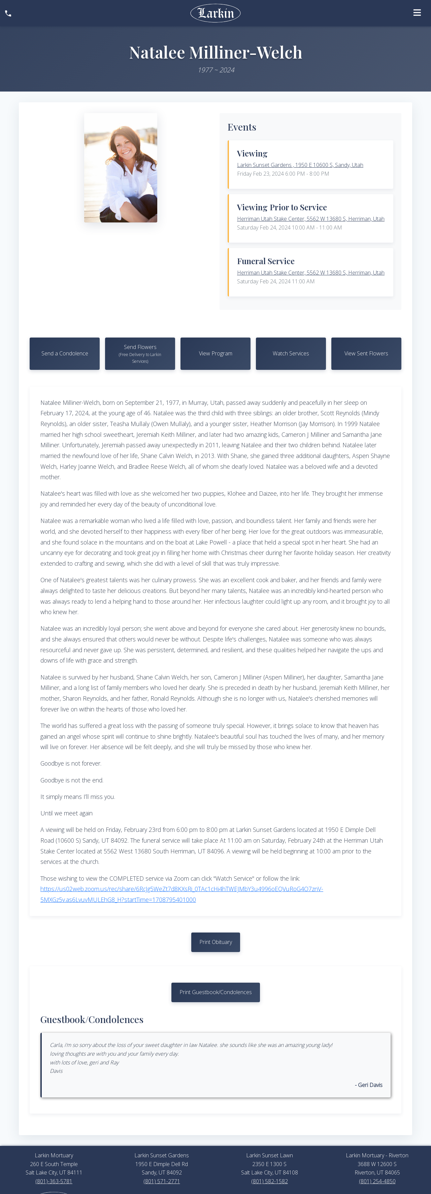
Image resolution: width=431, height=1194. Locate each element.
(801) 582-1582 (269, 1181)
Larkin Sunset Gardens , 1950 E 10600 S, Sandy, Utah (300, 165)
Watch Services (291, 353)
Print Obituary (215, 942)
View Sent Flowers (366, 353)
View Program (215, 353)
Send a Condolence (64, 353)
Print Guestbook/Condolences (215, 992)
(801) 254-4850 (377, 1181)
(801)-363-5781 (53, 1181)
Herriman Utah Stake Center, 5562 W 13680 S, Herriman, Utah (311, 218)
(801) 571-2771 (161, 1181)
